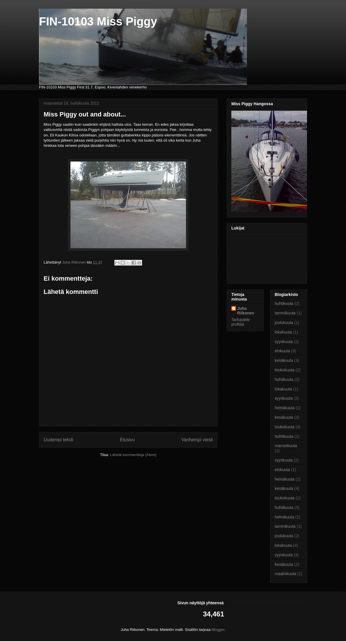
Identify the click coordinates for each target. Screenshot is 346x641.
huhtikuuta (284, 303)
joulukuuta (284, 322)
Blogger (218, 629)
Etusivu (127, 439)
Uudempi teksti (58, 439)
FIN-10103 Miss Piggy (98, 21)
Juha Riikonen (245, 310)
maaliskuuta (285, 573)
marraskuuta (286, 445)
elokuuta (282, 351)
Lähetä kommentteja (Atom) (133, 455)
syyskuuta (284, 341)
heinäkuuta (285, 407)
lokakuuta (283, 332)
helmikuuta (284, 517)
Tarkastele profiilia (240, 322)
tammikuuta (285, 313)
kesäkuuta (284, 360)
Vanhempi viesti (197, 439)
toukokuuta (285, 370)
